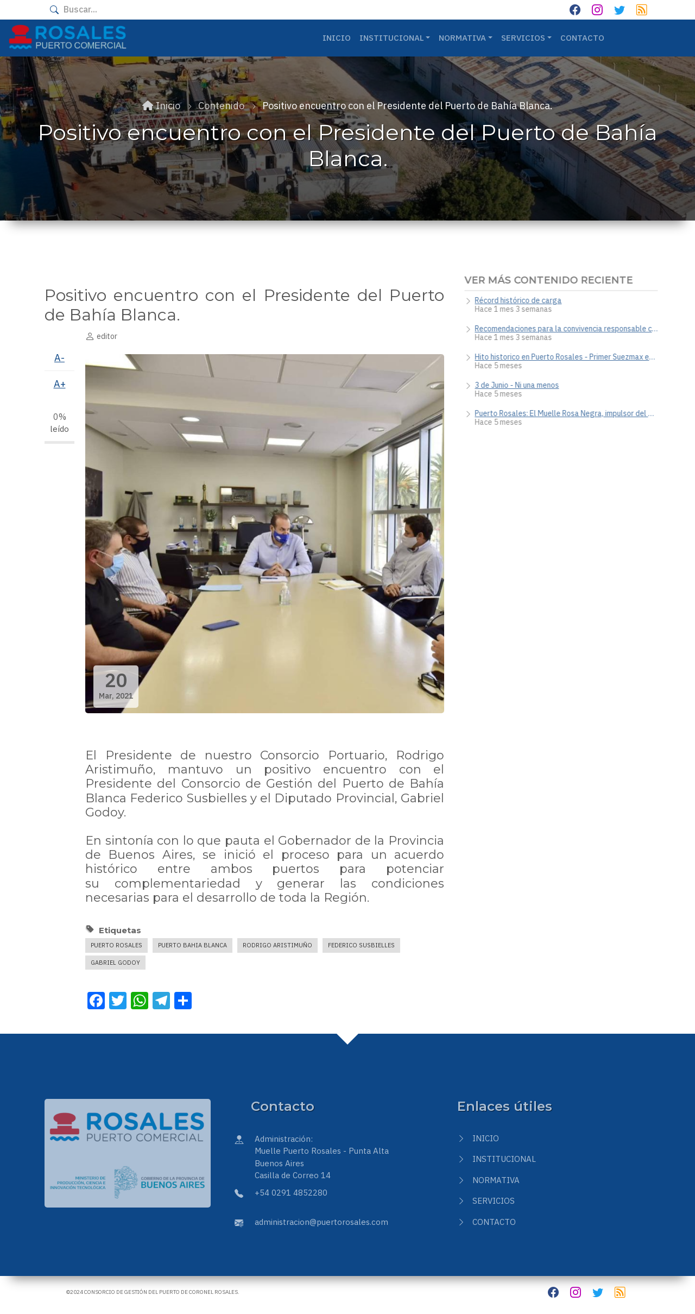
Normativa (496, 1180)
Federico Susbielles (361, 945)
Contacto (582, 38)
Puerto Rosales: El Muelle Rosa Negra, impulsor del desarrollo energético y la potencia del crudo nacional (570, 413)
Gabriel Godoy (115, 962)
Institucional (504, 1159)
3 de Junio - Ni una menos (521, 385)
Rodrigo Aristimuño (277, 945)
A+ (60, 384)
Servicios (493, 1201)
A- (59, 357)
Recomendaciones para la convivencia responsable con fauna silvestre (570, 329)
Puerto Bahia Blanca (192, 945)
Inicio (337, 38)
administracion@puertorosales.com (321, 1222)
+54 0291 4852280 (291, 1192)
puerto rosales (116, 945)
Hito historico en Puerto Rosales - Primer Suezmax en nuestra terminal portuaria (570, 357)
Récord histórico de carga (522, 300)
